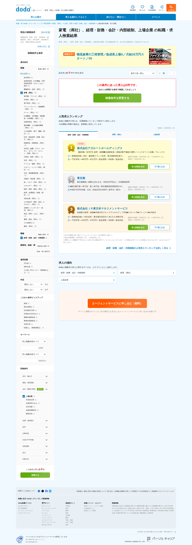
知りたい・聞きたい (116, 17)
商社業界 (47, 23)
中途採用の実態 (162, 510)
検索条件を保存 (35, 53)
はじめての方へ (23, 506)
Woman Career (47, 525)
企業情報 (150, 513)
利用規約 (79, 491)
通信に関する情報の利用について (95, 491)
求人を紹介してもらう (76, 17)
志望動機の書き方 (157, 506)
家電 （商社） (57, 23)
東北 (66, 508)
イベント (156, 17)
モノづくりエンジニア (49, 508)
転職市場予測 (120, 513)
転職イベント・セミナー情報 (93, 506)
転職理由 (146, 510)
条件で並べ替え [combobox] (137, 73)
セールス (45, 513)
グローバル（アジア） (49, 522)
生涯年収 (138, 510)
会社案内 (140, 531)
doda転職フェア (89, 508)
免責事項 (155, 491)
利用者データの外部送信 (140, 491)
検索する (35, 475)
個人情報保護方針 (31, 542)
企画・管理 (68, 23)
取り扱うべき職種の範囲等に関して (119, 491)
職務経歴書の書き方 (143, 506)
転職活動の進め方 (118, 506)
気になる (159, 166)
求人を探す (36, 17)
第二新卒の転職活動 (167, 508)
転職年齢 (153, 510)
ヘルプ (171, 491)
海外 (66, 525)
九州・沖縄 (69, 522)
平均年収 (131, 510)
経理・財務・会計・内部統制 (84, 23)
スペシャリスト (47, 517)
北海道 (67, 506)
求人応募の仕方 (121, 508)
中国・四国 (69, 520)
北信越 (67, 515)
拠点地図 (150, 531)
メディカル (45, 510)
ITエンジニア (46, 506)
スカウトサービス (24, 513)
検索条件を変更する (117, 98)
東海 (66, 513)
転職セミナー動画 (90, 510)
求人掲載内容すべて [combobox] (30, 341)
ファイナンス (46, 515)
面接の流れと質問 (134, 508)
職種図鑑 (143, 513)
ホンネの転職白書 (132, 513)
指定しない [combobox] (29, 284)
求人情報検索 (22, 508)
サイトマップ (163, 491)
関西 (66, 517)
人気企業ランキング (120, 510)
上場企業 (64, 280)
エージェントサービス (25, 510)
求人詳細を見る (138, 167)
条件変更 (45, 32)
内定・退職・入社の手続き (150, 508)
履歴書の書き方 (130, 506)
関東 (66, 510)
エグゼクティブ (47, 520)
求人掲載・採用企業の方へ (165, 531)
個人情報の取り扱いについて (35, 539)
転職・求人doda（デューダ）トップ (29, 23)
